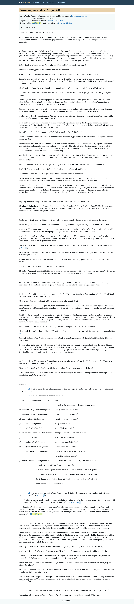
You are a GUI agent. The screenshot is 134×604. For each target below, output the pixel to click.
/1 (101, 111)
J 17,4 (22, 248)
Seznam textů (38, 3)
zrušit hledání (66, 23)
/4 (48, 322)
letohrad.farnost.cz (79, 16)
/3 (99, 178)
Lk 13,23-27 (36, 23)
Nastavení (50, 3)
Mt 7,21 (39, 495)
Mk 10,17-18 (74, 502)
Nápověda (60, 3)
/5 (20, 333)
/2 (63, 128)
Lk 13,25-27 (35, 514)
